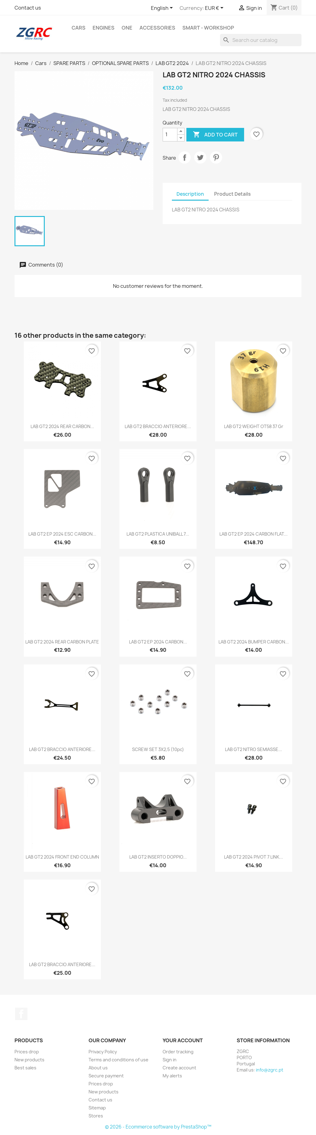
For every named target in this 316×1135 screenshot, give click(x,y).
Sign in (170, 1060)
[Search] (260, 40)
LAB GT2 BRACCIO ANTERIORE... (158, 426)
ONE (127, 27)
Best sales (25, 1068)
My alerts (172, 1076)
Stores (96, 1116)
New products (29, 1060)
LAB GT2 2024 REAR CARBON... (62, 426)
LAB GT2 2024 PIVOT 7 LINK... (253, 857)
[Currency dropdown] (215, 8)
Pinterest (216, 157)
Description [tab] (190, 194)
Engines (103, 27)
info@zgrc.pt (269, 1070)
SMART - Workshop (208, 27)
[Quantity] (170, 134)
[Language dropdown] (163, 8)
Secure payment (106, 1076)
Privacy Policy (103, 1052)
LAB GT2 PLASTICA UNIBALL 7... (158, 534)
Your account (183, 1040)
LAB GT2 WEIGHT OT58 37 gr (253, 426)
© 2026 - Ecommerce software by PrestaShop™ (158, 1127)
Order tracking (178, 1052)
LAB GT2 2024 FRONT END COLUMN (62, 857)
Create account (179, 1068)
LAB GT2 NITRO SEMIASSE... (253, 749)
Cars (78, 27)
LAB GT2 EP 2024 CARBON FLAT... (253, 534)
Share (184, 157)
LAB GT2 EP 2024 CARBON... (158, 642)
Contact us (28, 7)
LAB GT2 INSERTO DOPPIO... (158, 857)
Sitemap (97, 1108)
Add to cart (215, 135)
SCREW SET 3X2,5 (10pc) (158, 749)
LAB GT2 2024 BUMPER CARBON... (253, 642)
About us (98, 1068)
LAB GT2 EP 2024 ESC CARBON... (62, 534)
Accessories (157, 27)
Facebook (21, 1014)
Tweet (200, 157)
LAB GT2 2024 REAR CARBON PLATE (62, 642)
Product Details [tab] (232, 194)
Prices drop (27, 1052)
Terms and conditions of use (118, 1060)
